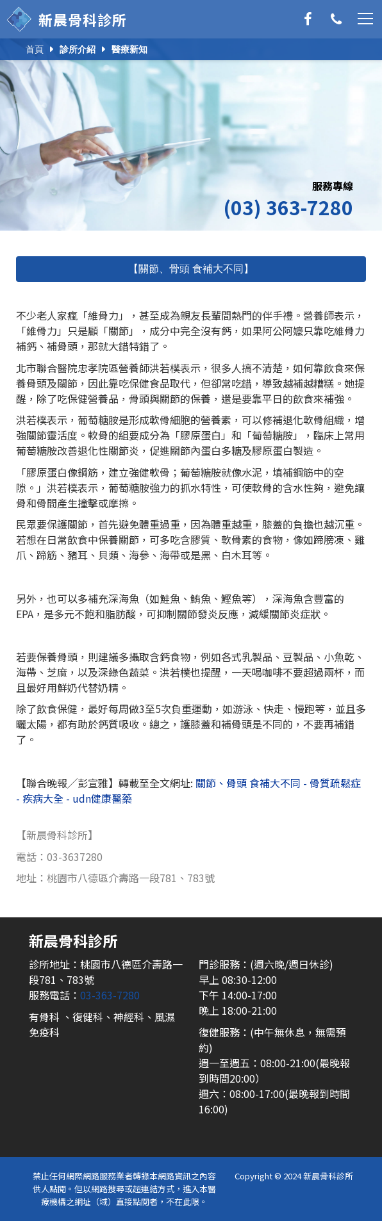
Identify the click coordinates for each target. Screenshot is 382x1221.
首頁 (35, 49)
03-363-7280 (110, 995)
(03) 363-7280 (288, 207)
